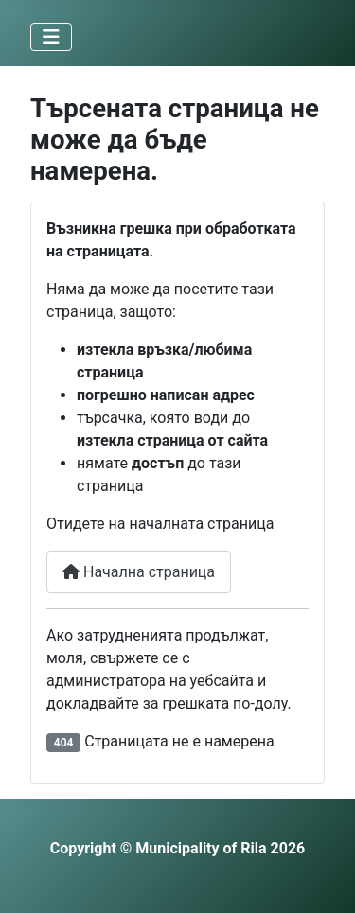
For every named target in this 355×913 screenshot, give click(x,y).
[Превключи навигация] (51, 37)
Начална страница (138, 572)
